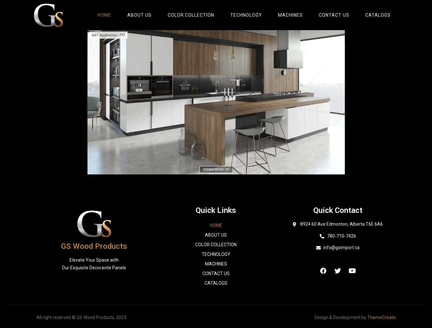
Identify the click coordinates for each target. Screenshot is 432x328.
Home (104, 15)
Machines (290, 15)
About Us (139, 15)
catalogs (378, 15)
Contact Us (334, 15)
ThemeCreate (381, 317)
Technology (246, 15)
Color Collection (191, 15)
